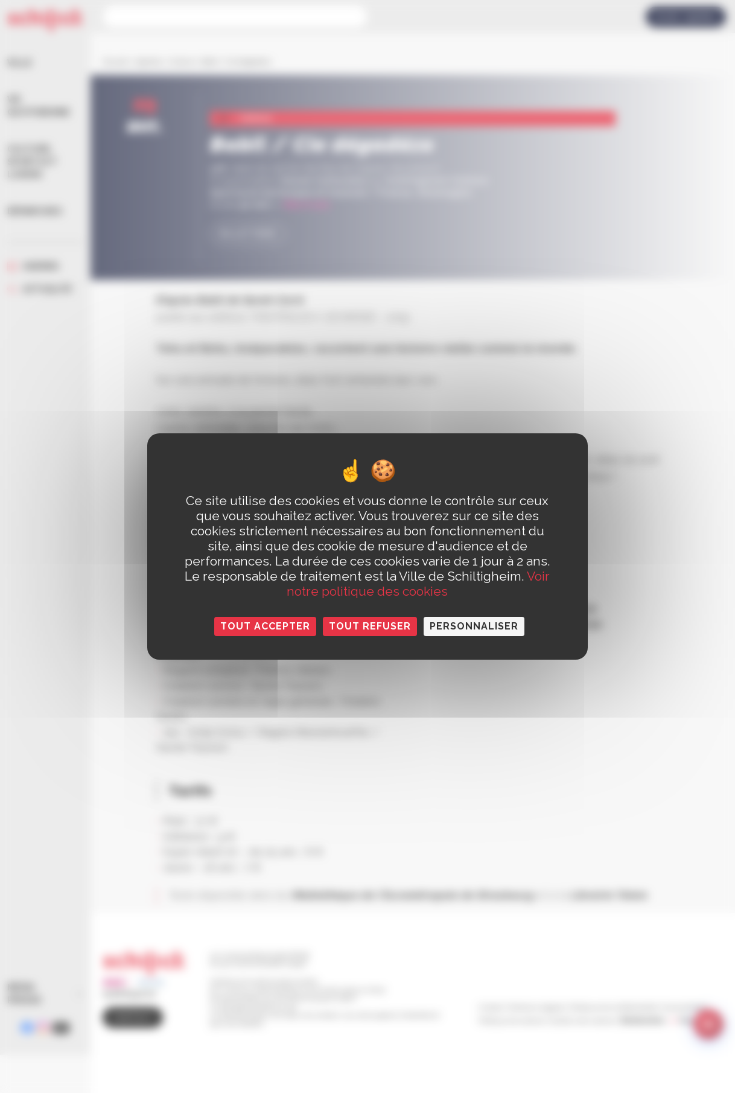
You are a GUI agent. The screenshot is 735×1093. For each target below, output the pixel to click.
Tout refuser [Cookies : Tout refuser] (370, 626)
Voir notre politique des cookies (418, 584)
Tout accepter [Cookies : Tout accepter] (265, 626)
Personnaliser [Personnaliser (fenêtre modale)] (474, 626)
